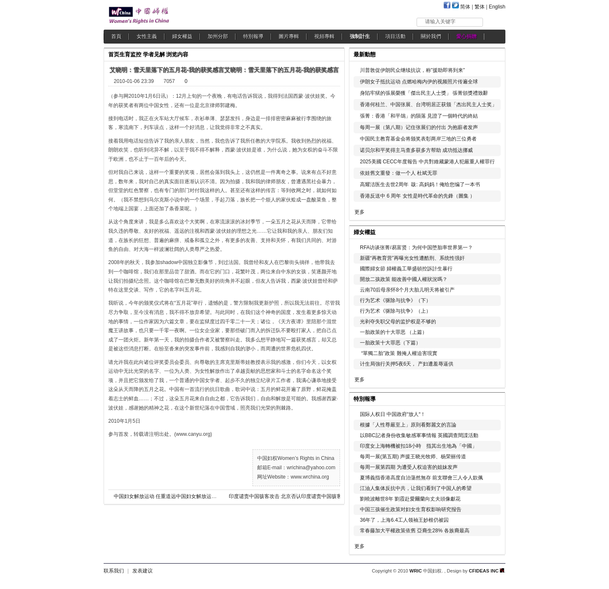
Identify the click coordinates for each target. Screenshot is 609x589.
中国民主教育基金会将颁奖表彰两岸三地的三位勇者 (418, 139)
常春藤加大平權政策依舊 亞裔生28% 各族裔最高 (414, 531)
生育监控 (130, 54)
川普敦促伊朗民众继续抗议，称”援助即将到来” (412, 70)
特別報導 (253, 36)
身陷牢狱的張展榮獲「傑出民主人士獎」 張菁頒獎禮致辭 (424, 93)
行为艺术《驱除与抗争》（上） (395, 311)
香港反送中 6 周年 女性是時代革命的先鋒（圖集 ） (417, 196)
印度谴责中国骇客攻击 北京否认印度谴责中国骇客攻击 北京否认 (292, 496)
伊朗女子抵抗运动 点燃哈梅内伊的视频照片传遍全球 (419, 82)
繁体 (480, 7)
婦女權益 (182, 36)
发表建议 (142, 571)
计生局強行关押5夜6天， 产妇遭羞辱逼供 (406, 364)
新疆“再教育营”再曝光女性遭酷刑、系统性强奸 (412, 258)
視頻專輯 (324, 36)
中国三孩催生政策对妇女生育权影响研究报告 (410, 509)
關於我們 (431, 36)
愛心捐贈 (466, 36)
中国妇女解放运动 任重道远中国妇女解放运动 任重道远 (176, 496)
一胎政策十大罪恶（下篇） (390, 343)
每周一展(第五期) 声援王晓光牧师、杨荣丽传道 (413, 457)
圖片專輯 (289, 36)
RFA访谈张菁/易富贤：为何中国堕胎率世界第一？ (416, 247)
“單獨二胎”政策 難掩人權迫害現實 (398, 353)
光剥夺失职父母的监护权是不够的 (398, 322)
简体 (465, 7)
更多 (359, 212)
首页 (113, 54)
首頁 (116, 36)
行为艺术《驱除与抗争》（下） (395, 300)
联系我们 (114, 571)
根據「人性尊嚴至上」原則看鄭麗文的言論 (408, 425)
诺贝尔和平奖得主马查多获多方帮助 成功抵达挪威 (416, 150)
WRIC (415, 570)
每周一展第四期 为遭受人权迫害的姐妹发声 (409, 467)
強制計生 (360, 36)
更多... (493, 231)
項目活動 (395, 36)
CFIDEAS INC (486, 570)
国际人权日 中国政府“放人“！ (392, 414)
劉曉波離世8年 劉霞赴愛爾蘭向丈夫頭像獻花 (410, 499)
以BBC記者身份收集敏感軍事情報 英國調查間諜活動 (419, 435)
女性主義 (147, 36)
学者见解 (154, 54)
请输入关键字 (440, 22)
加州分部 (218, 36)
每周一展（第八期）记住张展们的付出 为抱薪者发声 (419, 127)
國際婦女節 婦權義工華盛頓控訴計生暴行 (406, 269)
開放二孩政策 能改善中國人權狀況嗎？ (403, 279)
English (497, 7)
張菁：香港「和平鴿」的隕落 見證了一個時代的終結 (419, 116)
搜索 (494, 22)
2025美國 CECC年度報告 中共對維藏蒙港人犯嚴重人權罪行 (427, 162)
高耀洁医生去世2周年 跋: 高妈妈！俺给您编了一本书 (420, 184)
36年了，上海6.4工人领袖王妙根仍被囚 (404, 520)
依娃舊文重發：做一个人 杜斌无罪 (398, 173)
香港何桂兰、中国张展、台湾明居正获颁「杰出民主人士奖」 (428, 104)
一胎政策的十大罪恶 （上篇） (393, 332)
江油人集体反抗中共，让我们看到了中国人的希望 (416, 488)
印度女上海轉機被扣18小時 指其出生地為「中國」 (418, 446)
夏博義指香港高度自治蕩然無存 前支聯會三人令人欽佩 (421, 478)
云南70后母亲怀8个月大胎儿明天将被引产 (407, 290)
